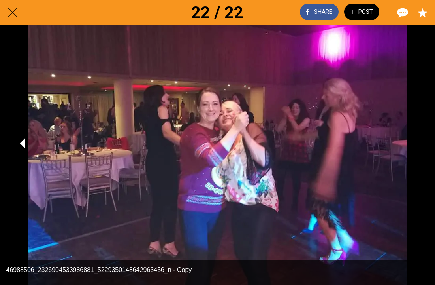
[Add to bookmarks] (422, 12)
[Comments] (401, 12)
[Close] (12, 12)
